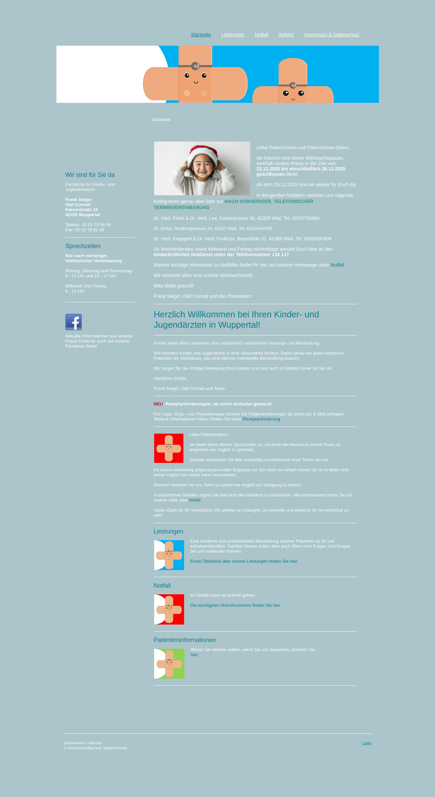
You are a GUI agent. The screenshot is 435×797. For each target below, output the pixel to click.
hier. (195, 654)
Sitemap (95, 743)
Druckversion (75, 743)
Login (367, 743)
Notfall (337, 265)
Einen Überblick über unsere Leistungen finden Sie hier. (244, 561)
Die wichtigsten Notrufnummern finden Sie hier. (235, 605)
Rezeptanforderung (261, 419)
